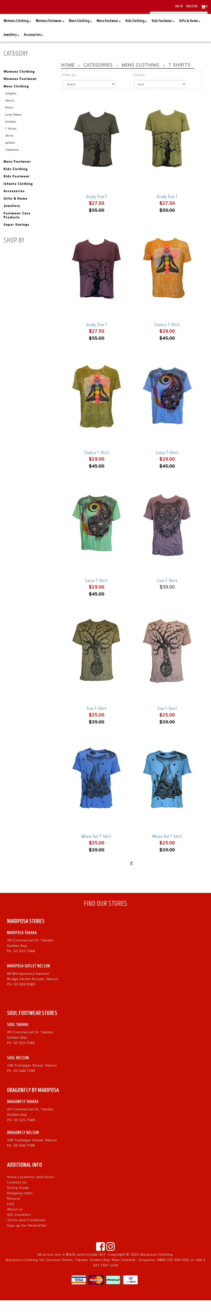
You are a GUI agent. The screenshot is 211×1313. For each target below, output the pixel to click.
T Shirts (11, 140)
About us (15, 1222)
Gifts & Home (189, 34)
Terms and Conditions (26, 1233)
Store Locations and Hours (30, 1189)
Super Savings (16, 236)
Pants (9, 119)
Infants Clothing (18, 195)
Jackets (10, 154)
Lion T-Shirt (167, 593)
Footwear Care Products (17, 226)
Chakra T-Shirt (167, 337)
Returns (13, 1211)
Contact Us (17, 1195)
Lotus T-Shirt (167, 465)
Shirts (9, 147)
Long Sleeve (13, 126)
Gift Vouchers (19, 1227)
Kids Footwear (163, 34)
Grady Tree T (96, 209)
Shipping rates (20, 1206)
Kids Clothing (136, 34)
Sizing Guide (18, 1200)
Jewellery (11, 47)
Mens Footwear (109, 34)
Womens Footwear (50, 34)
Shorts (9, 113)
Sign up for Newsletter (27, 1238)
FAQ (10, 1216)
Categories (97, 78)
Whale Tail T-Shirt (96, 849)
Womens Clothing (17, 34)
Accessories (33, 47)
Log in (179, 6)
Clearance (12, 161)
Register (192, 6)
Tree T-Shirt (97, 721)
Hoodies (10, 133)
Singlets (11, 106)
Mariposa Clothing (156, 1267)
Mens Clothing (80, 34)
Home (67, 78)
